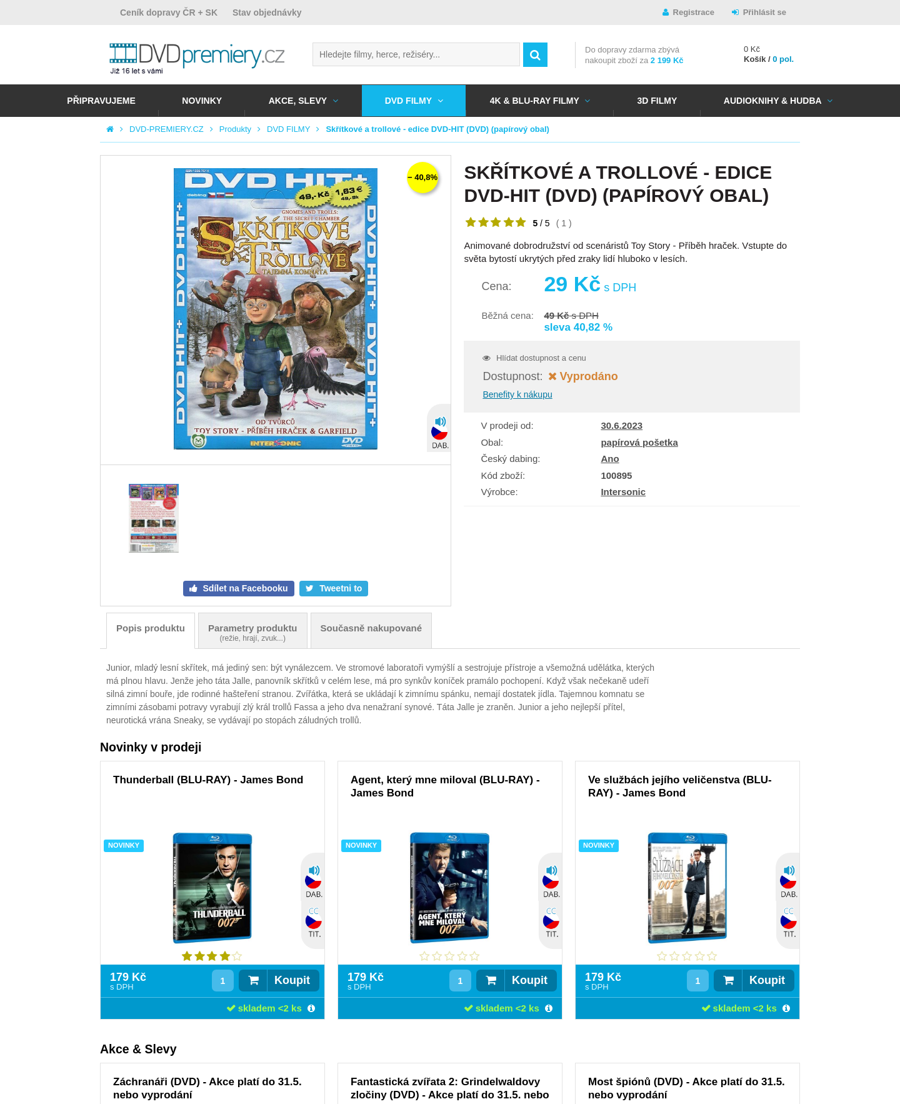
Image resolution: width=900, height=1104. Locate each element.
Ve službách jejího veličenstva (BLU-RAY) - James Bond (680, 786)
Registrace (693, 12)
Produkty (235, 129)
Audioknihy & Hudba (773, 101)
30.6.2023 (621, 425)
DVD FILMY (408, 101)
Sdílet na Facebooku (244, 588)
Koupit (292, 980)
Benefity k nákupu (517, 394)
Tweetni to (339, 588)
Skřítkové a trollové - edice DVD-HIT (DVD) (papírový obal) (437, 129)
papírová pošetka (639, 442)
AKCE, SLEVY (298, 101)
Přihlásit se (764, 12)
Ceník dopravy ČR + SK (169, 13)
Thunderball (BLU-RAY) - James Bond (208, 780)
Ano (610, 458)
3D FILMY (657, 101)
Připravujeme (101, 101)
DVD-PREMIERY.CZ (166, 129)
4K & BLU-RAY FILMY (534, 101)
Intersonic (623, 491)
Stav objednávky (267, 13)
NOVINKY (202, 101)
